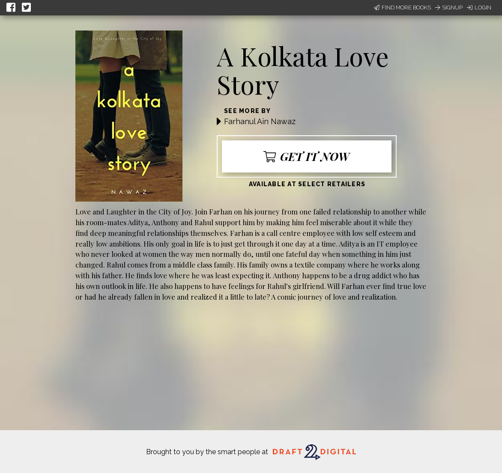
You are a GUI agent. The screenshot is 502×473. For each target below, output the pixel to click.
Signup (449, 7)
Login (479, 7)
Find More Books (402, 7)
